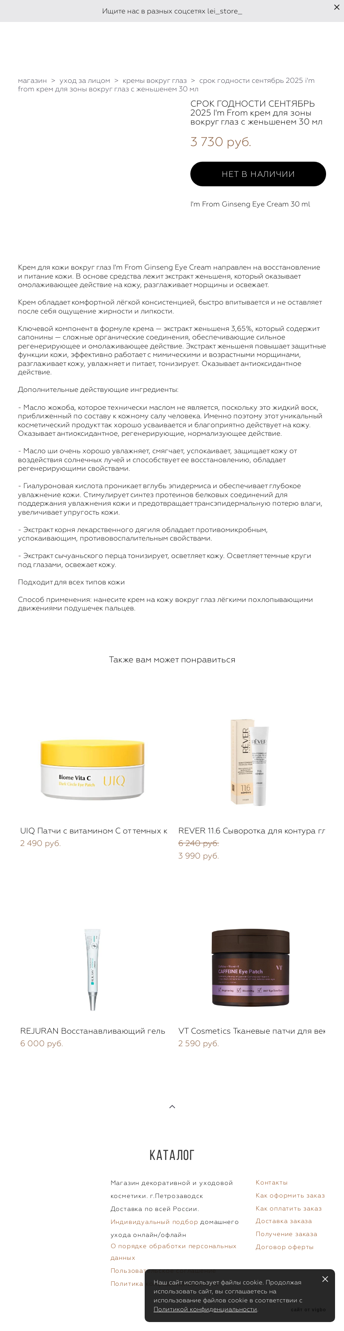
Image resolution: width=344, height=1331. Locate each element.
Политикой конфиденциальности (205, 1309)
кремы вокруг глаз (155, 80)
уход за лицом (85, 80)
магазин (32, 80)
